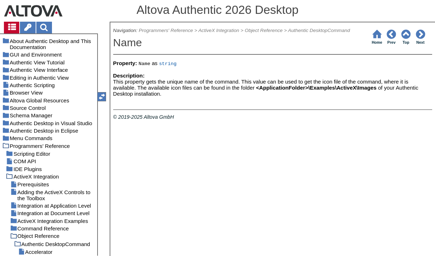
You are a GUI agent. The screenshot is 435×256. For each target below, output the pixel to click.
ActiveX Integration (218, 30)
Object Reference (264, 30)
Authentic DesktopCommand (319, 30)
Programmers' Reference (166, 30)
